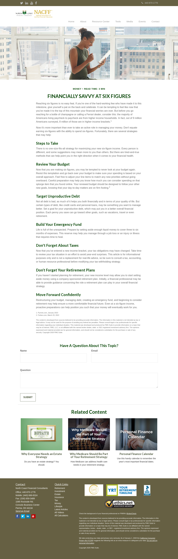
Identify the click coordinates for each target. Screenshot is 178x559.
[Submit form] (28, 397)
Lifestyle (58, 506)
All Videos (59, 512)
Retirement (60, 488)
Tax (56, 500)
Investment (60, 491)
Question (25, 370)
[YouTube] (31, 3)
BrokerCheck (131, 513)
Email (94, 350)
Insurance (59, 497)
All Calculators (61, 515)
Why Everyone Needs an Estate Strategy (41, 455)
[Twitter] (21, 3)
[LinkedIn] (26, 3)
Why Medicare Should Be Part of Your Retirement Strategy (89, 455)
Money (58, 503)
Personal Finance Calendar (136, 453)
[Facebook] (36, 3)
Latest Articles (61, 509)
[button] (88, 15)
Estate (58, 494)
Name (23, 350)
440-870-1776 (150, 3)
